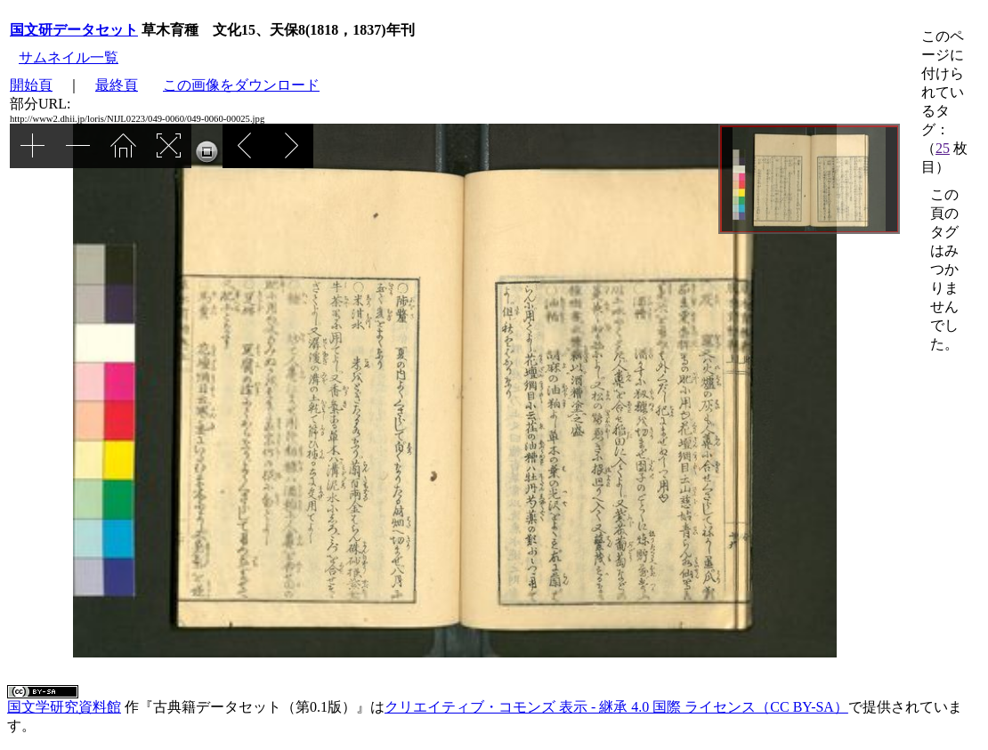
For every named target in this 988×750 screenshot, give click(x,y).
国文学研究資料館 (64, 706)
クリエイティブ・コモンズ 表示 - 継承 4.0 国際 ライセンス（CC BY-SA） (616, 706)
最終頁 (116, 85)
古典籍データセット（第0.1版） (254, 706)
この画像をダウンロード (241, 85)
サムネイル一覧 (68, 57)
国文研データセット (74, 29)
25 (942, 148)
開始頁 (31, 85)
